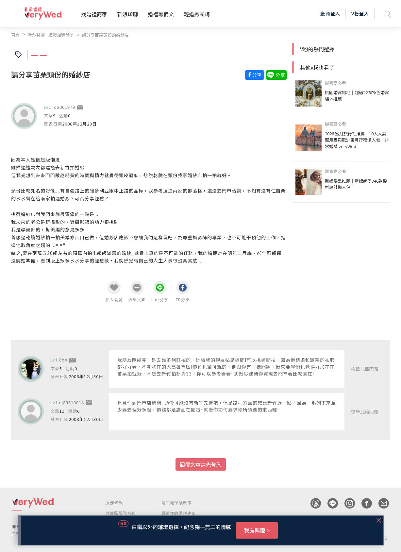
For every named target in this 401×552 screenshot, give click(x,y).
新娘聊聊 (127, 14)
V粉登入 (360, 13)
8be (63, 360)
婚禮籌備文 (161, 14)
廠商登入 (330, 13)
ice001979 (64, 107)
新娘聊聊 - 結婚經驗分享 (51, 34)
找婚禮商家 (94, 14)
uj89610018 (71, 402)
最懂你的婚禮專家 (178, 513)
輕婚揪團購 (197, 14)
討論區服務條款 (121, 513)
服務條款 (114, 502)
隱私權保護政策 (176, 502)
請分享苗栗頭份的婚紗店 (105, 35)
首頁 (15, 34)
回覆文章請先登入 (201, 464)
